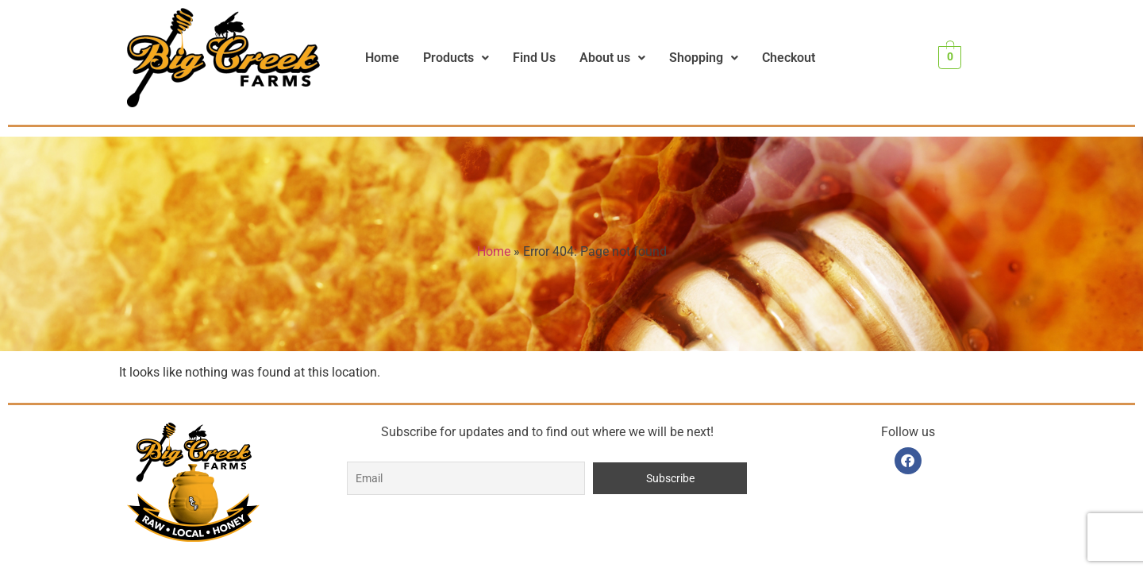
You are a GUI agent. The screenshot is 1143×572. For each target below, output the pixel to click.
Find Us (534, 57)
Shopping (703, 57)
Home (382, 57)
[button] (456, 58)
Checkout (788, 57)
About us (612, 57)
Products (456, 57)
